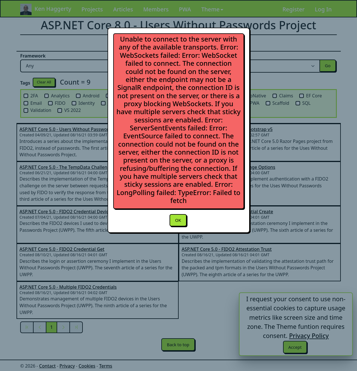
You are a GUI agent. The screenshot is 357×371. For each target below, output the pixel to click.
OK (178, 220)
